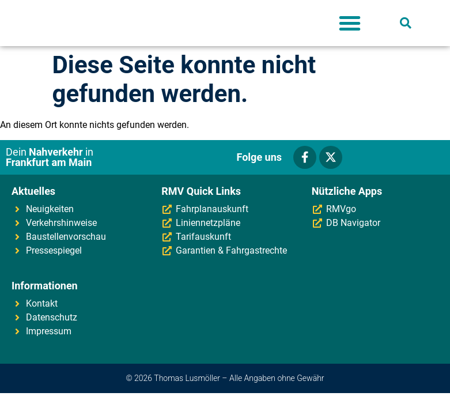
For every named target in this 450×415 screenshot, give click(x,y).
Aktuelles (33, 191)
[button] (349, 23)
